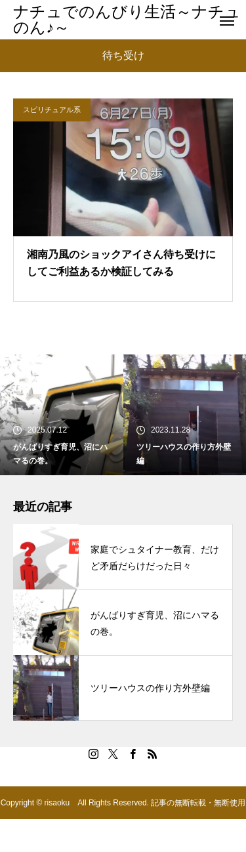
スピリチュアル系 (52, 110)
